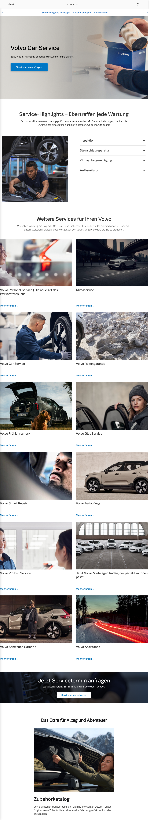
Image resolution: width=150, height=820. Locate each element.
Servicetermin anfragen (33, 67)
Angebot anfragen (82, 12)
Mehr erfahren (8, 305)
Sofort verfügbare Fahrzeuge (56, 12)
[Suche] (138, 4)
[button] (113, 140)
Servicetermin (101, 12)
